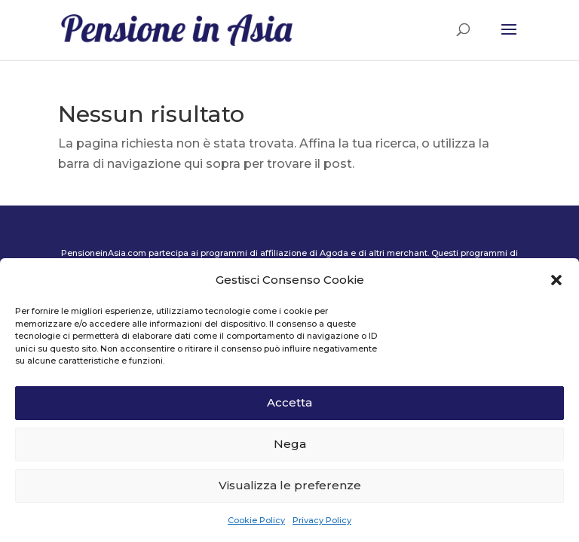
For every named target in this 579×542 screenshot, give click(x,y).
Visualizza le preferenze (290, 485)
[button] (556, 280)
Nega (290, 444)
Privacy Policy (322, 520)
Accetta (289, 402)
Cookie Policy (256, 520)
